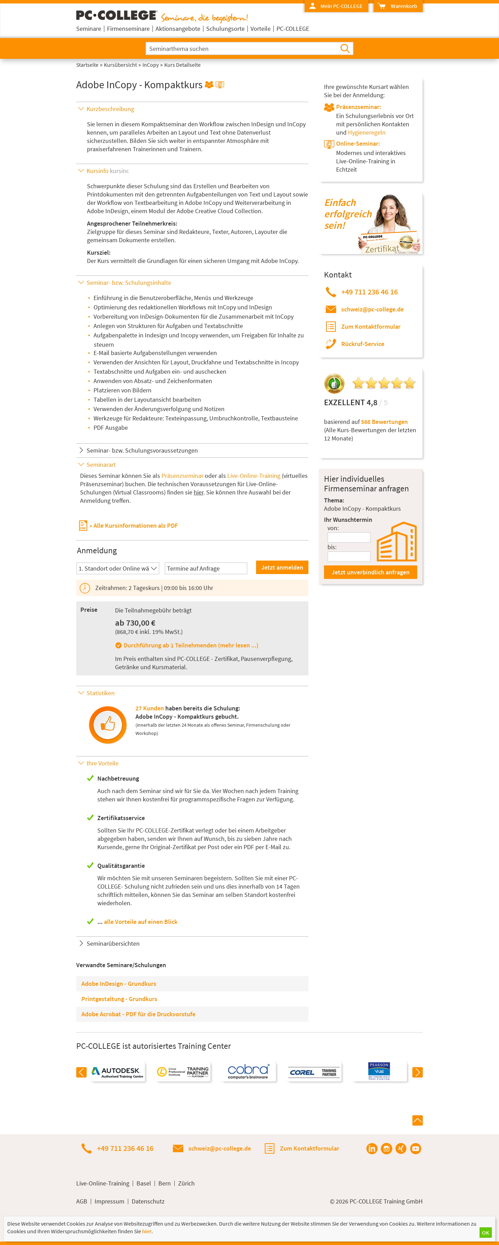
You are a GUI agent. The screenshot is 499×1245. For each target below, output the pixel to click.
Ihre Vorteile (103, 763)
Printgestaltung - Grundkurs (119, 999)
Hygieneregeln (367, 132)
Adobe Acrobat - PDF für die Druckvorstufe (138, 1014)
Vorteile (261, 29)
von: (333, 528)
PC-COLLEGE (293, 29)
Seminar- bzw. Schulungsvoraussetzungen (142, 450)
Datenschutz (148, 1201)
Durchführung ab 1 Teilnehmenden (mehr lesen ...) (191, 645)
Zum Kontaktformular (371, 326)
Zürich (186, 1183)
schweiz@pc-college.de (372, 309)
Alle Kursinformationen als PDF (136, 525)
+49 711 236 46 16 (369, 292)
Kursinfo (108, 171)
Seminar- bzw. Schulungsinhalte (129, 283)
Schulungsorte (225, 29)
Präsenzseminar (182, 476)
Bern (164, 1183)
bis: (331, 547)
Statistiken (101, 693)
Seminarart (101, 465)
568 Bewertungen (384, 422)
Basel (144, 1183)
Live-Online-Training (253, 476)
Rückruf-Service (362, 344)
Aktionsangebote (178, 29)
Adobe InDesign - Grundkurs (118, 984)
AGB (81, 1201)
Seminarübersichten (113, 943)
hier (198, 492)
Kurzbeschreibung (110, 109)
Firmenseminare (128, 29)
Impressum (109, 1201)
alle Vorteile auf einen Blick (140, 922)
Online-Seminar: (358, 143)
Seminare (88, 29)
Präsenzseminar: (358, 107)
